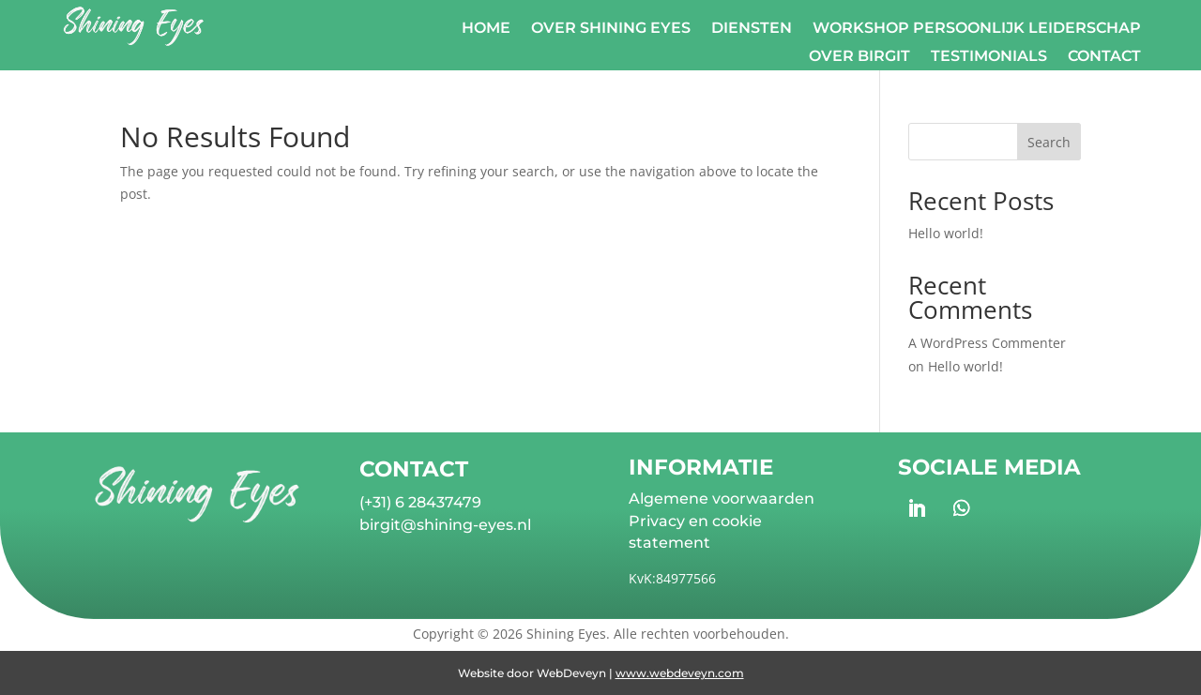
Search (1049, 142)
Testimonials (989, 57)
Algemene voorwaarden (721, 498)
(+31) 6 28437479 (420, 502)
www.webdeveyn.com (680, 673)
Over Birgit (859, 57)
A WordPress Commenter (987, 343)
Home (486, 29)
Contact (1104, 57)
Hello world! (945, 233)
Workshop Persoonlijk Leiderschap (977, 29)
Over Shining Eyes (611, 29)
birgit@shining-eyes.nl (445, 525)
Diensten (751, 29)
